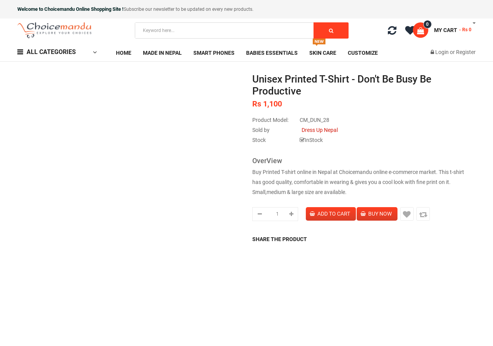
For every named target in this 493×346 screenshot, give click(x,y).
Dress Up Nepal (320, 130)
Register (466, 52)
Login (442, 52)
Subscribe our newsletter (150, 9)
